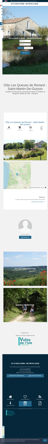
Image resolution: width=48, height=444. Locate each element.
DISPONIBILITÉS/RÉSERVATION (17, 375)
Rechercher (21, 47)
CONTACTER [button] (26, 237)
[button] (29, 48)
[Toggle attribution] (45, 187)
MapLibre (42, 187)
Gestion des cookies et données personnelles (9, 442)
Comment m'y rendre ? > (38, 201)
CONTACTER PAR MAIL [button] (35, 375)
